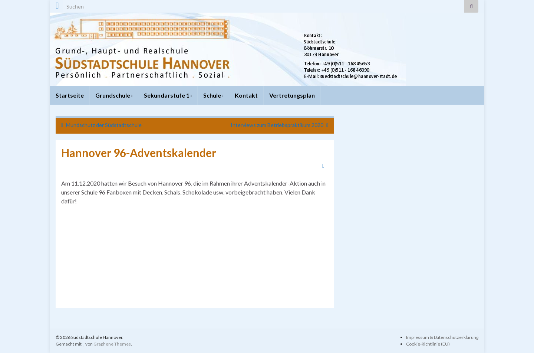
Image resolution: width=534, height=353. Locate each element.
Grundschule (113, 95)
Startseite (70, 95)
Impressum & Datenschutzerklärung (442, 337)
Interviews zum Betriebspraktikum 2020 (277, 125)
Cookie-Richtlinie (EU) (428, 344)
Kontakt (246, 95)
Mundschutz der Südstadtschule (104, 125)
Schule (213, 95)
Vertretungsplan (292, 95)
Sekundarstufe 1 (168, 95)
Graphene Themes (112, 344)
